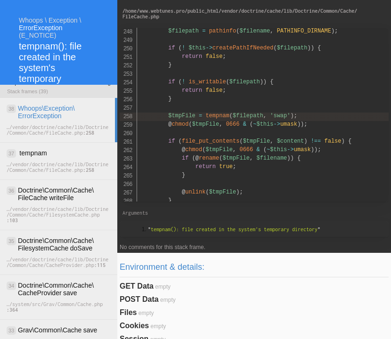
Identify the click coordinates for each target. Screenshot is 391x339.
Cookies (134, 326)
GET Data (137, 286)
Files (128, 312)
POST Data (139, 299)
